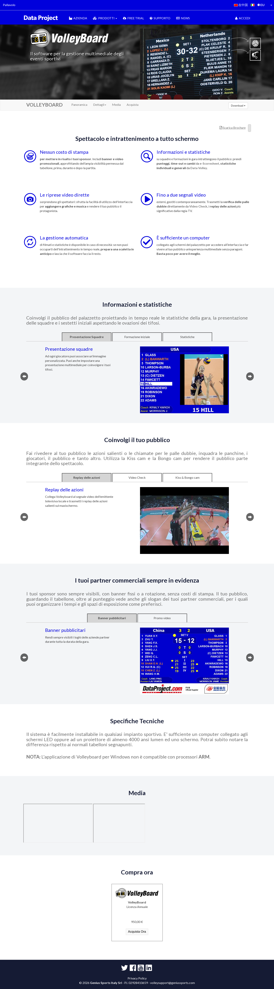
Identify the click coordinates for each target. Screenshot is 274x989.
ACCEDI (242, 18)
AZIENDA (78, 18)
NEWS (183, 18)
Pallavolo (9, 5)
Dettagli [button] (99, 104)
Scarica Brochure (234, 127)
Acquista (132, 104)
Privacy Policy (137, 978)
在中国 (241, 5)
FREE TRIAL (133, 18)
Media (116, 104)
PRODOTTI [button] (105, 18)
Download (238, 105)
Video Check (198, 206)
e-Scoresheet (209, 163)
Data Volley (198, 168)
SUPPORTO (160, 18)
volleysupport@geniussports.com (172, 983)
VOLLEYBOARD (44, 105)
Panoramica (79, 104)
